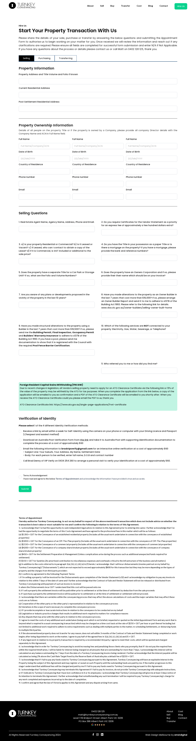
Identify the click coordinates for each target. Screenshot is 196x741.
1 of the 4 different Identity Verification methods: (53, 425)
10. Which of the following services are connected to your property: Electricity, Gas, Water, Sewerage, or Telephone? (135, 327)
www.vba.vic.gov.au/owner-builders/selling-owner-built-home (136, 307)
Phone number (27, 177)
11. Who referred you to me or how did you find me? (129, 363)
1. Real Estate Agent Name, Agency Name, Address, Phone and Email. (56, 222)
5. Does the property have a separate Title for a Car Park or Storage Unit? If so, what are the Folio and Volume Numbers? (56, 274)
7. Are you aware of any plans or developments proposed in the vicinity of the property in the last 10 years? (54, 296)
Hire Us (181, 6)
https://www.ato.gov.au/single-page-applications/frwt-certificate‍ (89, 404)
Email (22, 189)
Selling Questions (33, 213)
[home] (22, 6)
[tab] (26, 58)
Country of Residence (31, 164)
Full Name (24, 139)
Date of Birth (26, 151)
